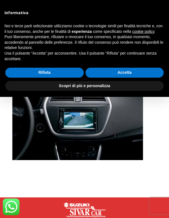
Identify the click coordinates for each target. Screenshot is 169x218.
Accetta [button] (124, 72)
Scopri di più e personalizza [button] (84, 86)
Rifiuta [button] (44, 72)
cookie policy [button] (143, 31)
